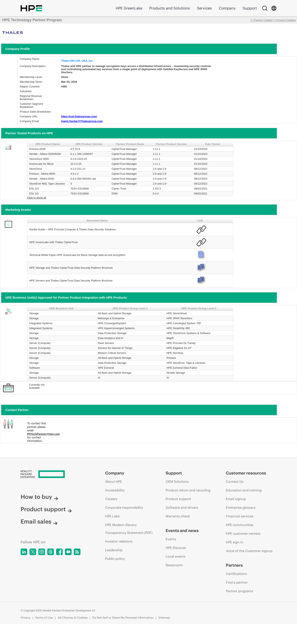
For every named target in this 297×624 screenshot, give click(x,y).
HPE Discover (176, 548)
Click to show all (36, 197)
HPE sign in (234, 542)
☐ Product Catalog (284, 20)
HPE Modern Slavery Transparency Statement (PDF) (128, 529)
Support (250, 8)
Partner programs (239, 591)
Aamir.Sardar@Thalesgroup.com (82, 121)
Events (171, 539)
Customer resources (246, 473)
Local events (175, 556)
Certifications (236, 574)
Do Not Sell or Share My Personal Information (122, 617)
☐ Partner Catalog (262, 20)
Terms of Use (44, 617)
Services (204, 8)
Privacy (25, 617)
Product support (46, 509)
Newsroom (174, 565)
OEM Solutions (177, 481)
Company (227, 8)
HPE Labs (112, 516)
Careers (111, 499)
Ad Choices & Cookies (73, 617)
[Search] (264, 8)
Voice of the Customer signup (249, 551)
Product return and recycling (188, 490)
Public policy (115, 559)
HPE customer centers (243, 533)
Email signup (236, 499)
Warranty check (178, 516)
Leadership (114, 550)
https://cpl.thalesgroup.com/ (79, 116)
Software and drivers (182, 507)
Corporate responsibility (124, 507)
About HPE (113, 481)
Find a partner (237, 582)
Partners (234, 565)
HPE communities (239, 525)
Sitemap (164, 617)
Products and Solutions (169, 8)
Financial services (239, 516)
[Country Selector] (273, 8)
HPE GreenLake (129, 8)
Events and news (182, 530)
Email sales (39, 521)
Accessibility (115, 490)
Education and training (244, 490)
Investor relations (118, 541)
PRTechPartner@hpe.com (43, 434)
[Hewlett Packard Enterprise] (55, 474)
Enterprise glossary (241, 507)
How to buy (39, 496)
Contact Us (234, 481)
